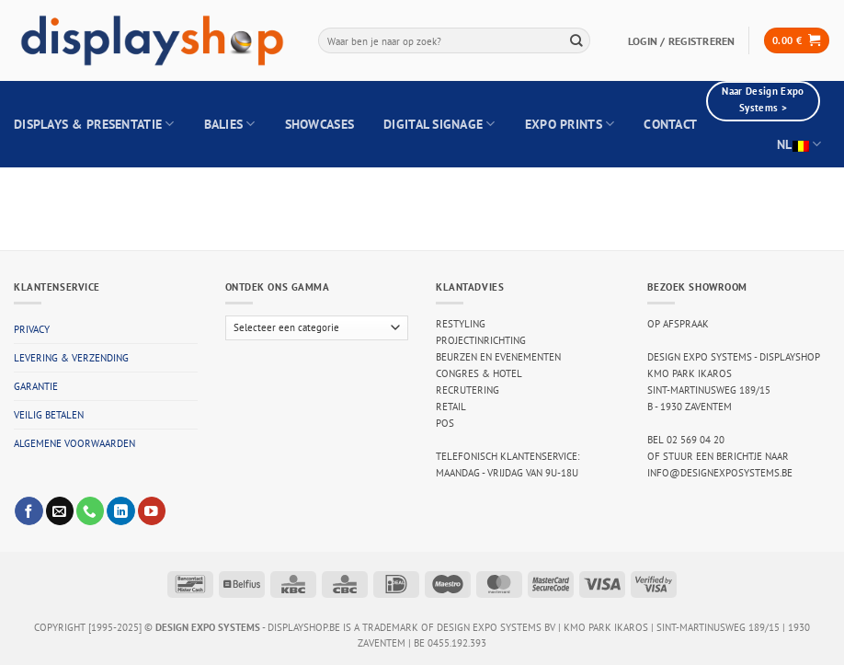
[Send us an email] (60, 511)
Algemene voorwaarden (74, 443)
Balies (230, 123)
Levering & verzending (71, 357)
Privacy (32, 329)
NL (799, 144)
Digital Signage (439, 123)
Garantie (36, 386)
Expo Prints (570, 123)
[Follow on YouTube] (151, 511)
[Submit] (576, 40)
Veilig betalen (49, 414)
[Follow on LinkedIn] (120, 511)
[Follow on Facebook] (28, 511)
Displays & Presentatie (94, 123)
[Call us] (90, 511)
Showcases (319, 124)
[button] (796, 40)
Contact (670, 124)
